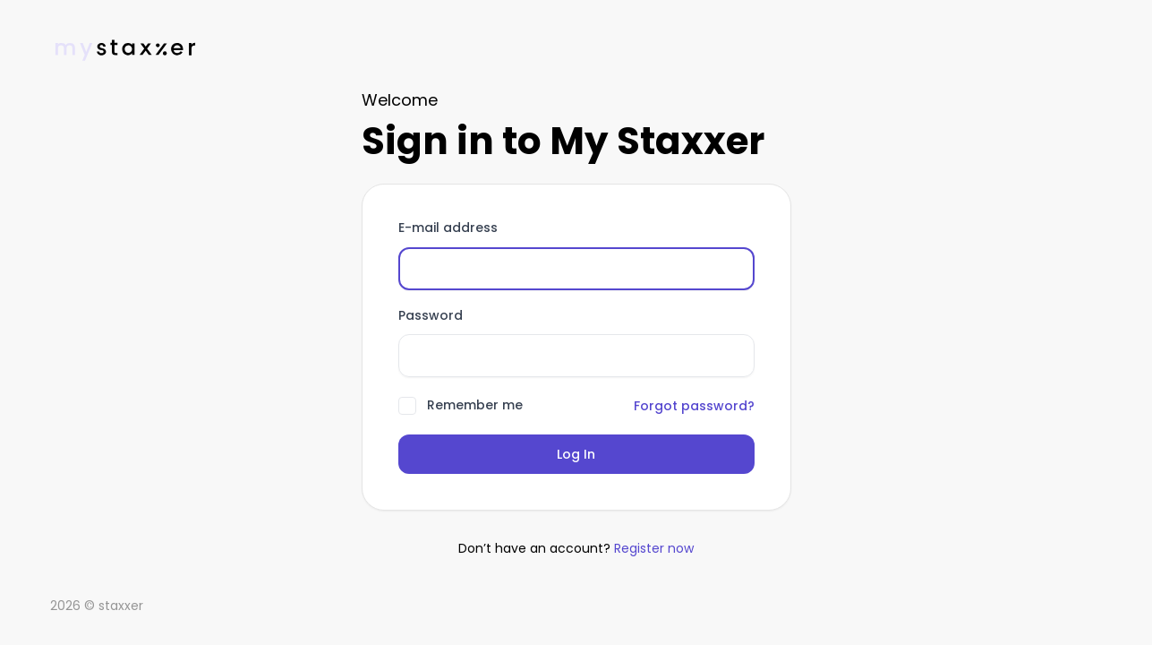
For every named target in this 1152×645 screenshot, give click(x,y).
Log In (576, 454)
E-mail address (448, 228)
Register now (654, 548)
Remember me (475, 406)
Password (430, 316)
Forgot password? (694, 406)
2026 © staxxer (96, 606)
